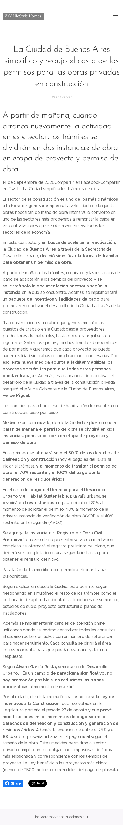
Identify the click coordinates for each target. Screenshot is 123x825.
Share (12, 783)
